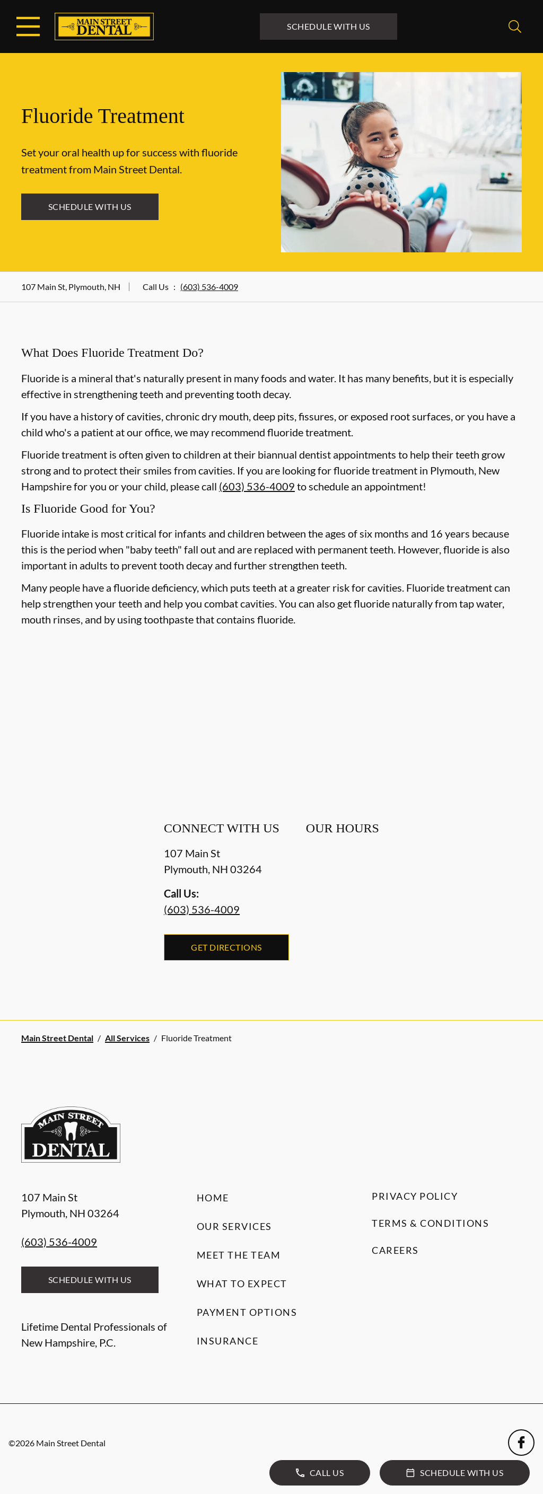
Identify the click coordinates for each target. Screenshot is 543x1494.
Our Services (234, 1226)
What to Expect (242, 1283)
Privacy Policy (415, 1196)
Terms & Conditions (430, 1223)
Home (213, 1197)
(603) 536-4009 (209, 287)
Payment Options (247, 1312)
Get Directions (226, 947)
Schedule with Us (328, 26)
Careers (395, 1250)
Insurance (228, 1341)
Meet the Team (239, 1255)
